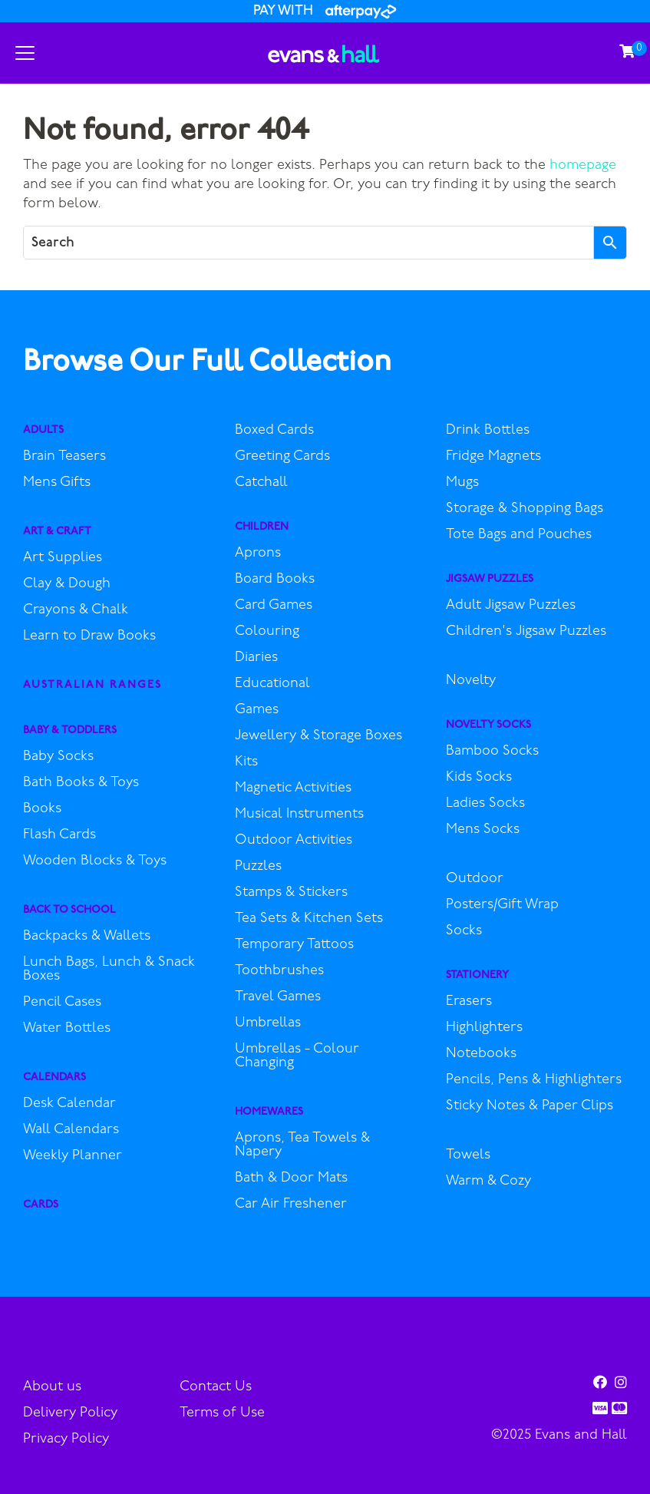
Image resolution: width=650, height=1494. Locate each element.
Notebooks (481, 1054)
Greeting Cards (282, 457)
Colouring (267, 632)
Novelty (471, 681)
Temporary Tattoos (294, 945)
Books (42, 809)
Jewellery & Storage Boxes (318, 736)
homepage (582, 165)
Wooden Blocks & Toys (95, 861)
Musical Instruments (299, 814)
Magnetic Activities (293, 788)
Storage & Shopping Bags (524, 509)
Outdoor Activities (293, 841)
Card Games (273, 606)
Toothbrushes (279, 971)
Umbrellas (268, 1023)
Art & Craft (57, 531)
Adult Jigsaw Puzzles (511, 606)
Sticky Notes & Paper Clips (529, 1106)
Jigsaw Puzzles (489, 579)
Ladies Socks (485, 804)
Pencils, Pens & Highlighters (534, 1080)
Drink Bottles (488, 431)
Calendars (54, 1077)
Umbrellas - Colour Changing (297, 1056)
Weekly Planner (72, 1156)
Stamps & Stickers (291, 893)
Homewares (269, 1112)
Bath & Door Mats (291, 1178)
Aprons (258, 553)
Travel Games (278, 997)
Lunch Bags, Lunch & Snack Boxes (109, 969)
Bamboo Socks (492, 752)
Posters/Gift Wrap (502, 905)
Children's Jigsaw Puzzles (526, 632)
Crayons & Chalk (75, 610)
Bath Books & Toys (81, 783)
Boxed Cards (274, 431)
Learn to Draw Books (89, 636)
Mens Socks (483, 830)
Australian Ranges (92, 685)
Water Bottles (67, 1029)
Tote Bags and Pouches (519, 535)
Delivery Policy (70, 1413)
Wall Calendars (71, 1130)
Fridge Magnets (493, 457)
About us (52, 1387)
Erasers (469, 1002)
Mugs (462, 483)
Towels (468, 1155)
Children (262, 527)
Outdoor (474, 879)
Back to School (69, 910)
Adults (43, 430)
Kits (246, 762)
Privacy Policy (66, 1439)
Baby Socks (58, 757)
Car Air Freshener (291, 1204)
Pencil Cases (62, 1003)
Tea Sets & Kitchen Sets (309, 919)
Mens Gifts (57, 483)
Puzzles (258, 867)
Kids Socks (479, 778)
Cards (40, 1205)
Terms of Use (222, 1413)
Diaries (256, 658)
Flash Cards (59, 835)
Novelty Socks (488, 725)
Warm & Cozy (488, 1181)
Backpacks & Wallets (86, 937)
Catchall (261, 483)
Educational (272, 684)
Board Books (275, 580)
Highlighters (484, 1028)
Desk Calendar (69, 1104)
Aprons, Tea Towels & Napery (302, 1145)
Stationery (477, 975)
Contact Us (216, 1387)
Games (257, 710)
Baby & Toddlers (70, 730)
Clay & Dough (67, 584)
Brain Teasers (64, 457)
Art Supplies (62, 558)
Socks (464, 931)
